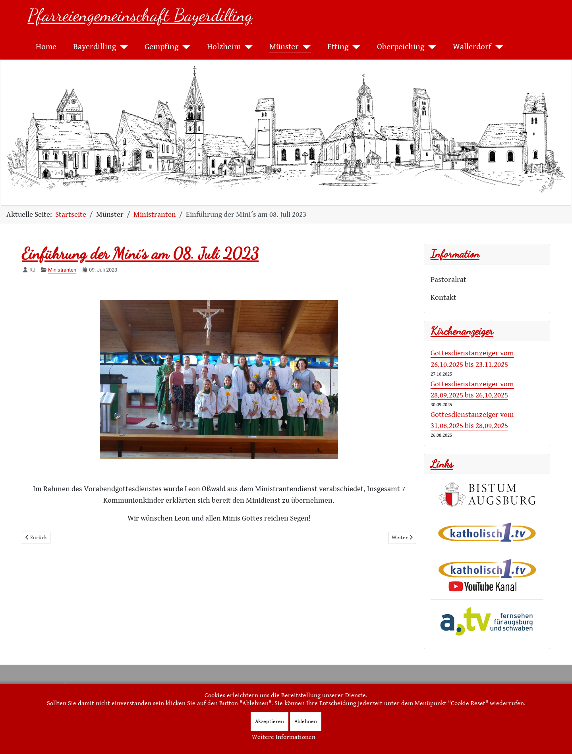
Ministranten (62, 270)
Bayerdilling (94, 47)
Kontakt (443, 297)
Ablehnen (305, 721)
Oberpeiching (400, 47)
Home (46, 47)
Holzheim (224, 47)
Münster (284, 47)
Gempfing (161, 47)
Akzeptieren (269, 721)
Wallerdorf (472, 47)
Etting (337, 47)
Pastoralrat (448, 279)
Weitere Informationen (283, 737)
